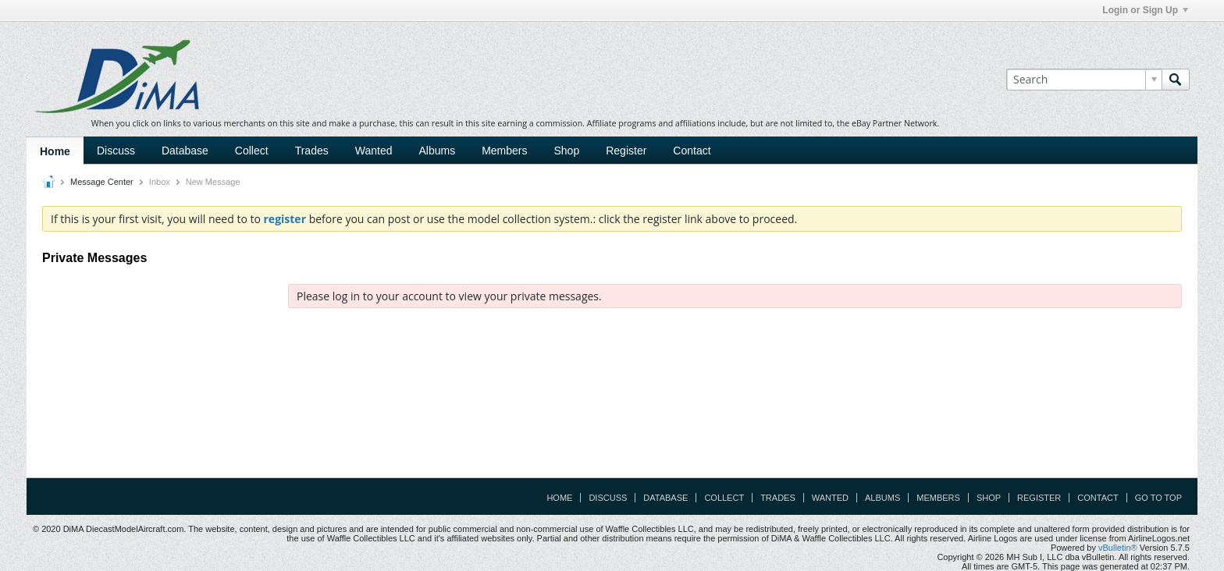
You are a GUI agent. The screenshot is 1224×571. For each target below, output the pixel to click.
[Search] (1084, 79)
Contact (691, 150)
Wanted (374, 150)
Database (185, 150)
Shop (567, 150)
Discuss (116, 150)
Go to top (1158, 497)
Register (626, 150)
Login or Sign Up (1145, 10)
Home (55, 151)
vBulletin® (1117, 547)
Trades (312, 150)
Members (504, 150)
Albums (436, 150)
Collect (252, 150)
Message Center (101, 181)
